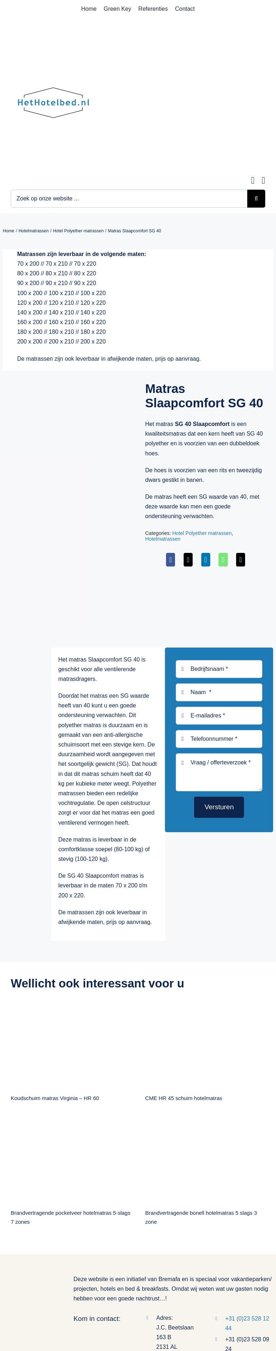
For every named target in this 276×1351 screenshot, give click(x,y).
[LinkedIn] (205, 559)
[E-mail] (240, 559)
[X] (188, 559)
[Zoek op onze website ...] (129, 199)
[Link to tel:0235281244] (263, 180)
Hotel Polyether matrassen (201, 533)
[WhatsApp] (223, 559)
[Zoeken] (256, 199)
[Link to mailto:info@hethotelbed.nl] (253, 180)
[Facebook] (170, 559)
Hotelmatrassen (162, 539)
